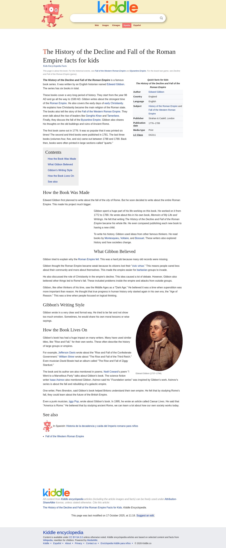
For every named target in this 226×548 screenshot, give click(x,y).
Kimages (116, 25)
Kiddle (46, 543)
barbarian (142, 270)
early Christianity (114, 103)
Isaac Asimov (57, 379)
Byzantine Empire (138, 71)
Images (105, 25)
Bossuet (139, 238)
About (68, 543)
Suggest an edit (145, 515)
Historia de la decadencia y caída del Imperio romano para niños (102, 426)
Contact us (91, 543)
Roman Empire (58, 103)
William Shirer (67, 356)
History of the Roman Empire (163, 106)
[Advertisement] (113, 37)
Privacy (78, 543)
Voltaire (124, 238)
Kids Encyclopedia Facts (55, 66)
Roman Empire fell (88, 259)
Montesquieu (112, 238)
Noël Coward (111, 371)
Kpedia (127, 25)
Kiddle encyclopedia (72, 499)
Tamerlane (113, 115)
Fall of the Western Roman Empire (110, 71)
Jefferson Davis (66, 352)
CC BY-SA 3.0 (76, 537)
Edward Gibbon (156, 92)
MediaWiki (92, 540)
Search (161, 18)
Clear (155, 18)
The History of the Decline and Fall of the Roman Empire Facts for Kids (82, 507)
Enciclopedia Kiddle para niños (116, 543)
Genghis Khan (94, 115)
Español (137, 25)
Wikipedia (48, 540)
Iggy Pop (74, 401)
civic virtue (138, 266)
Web (97, 25)
